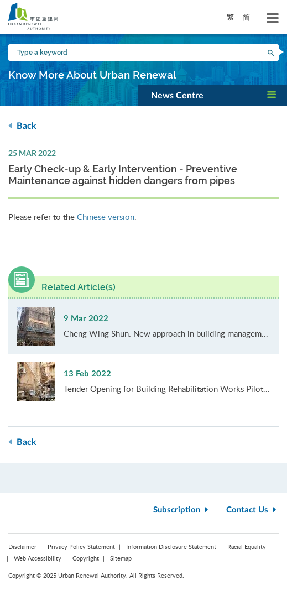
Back (22, 125)
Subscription (182, 510)
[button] (212, 95)
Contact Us (252, 510)
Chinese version (105, 216)
